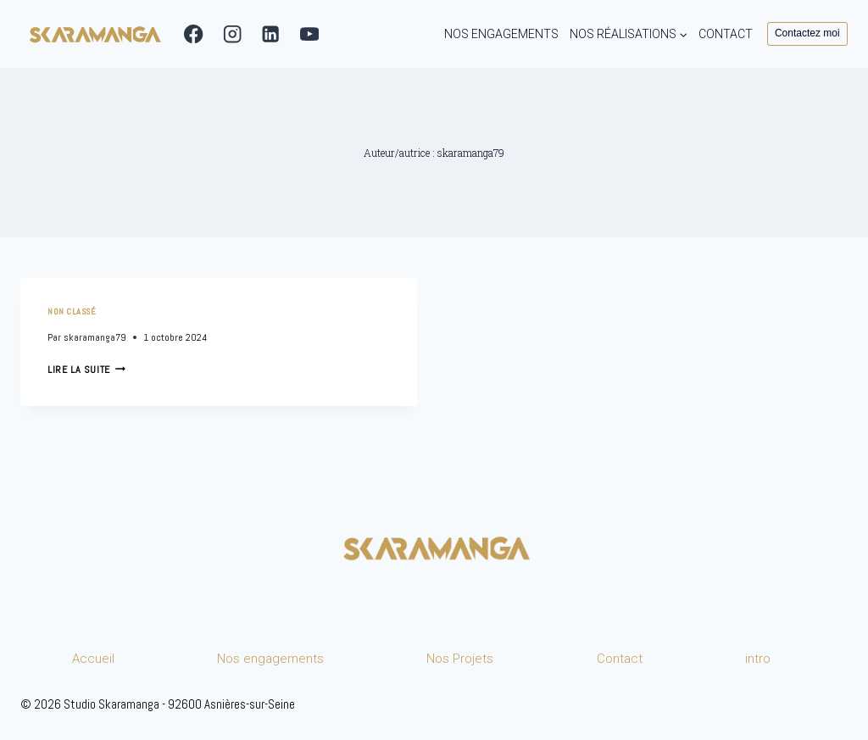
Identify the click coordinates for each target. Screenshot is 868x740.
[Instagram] (233, 34)
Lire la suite (86, 369)
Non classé (71, 311)
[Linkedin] (271, 34)
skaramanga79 (95, 337)
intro (758, 658)
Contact (620, 658)
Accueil (93, 658)
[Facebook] (194, 34)
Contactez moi (807, 33)
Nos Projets (459, 658)
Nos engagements (270, 658)
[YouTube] (310, 34)
